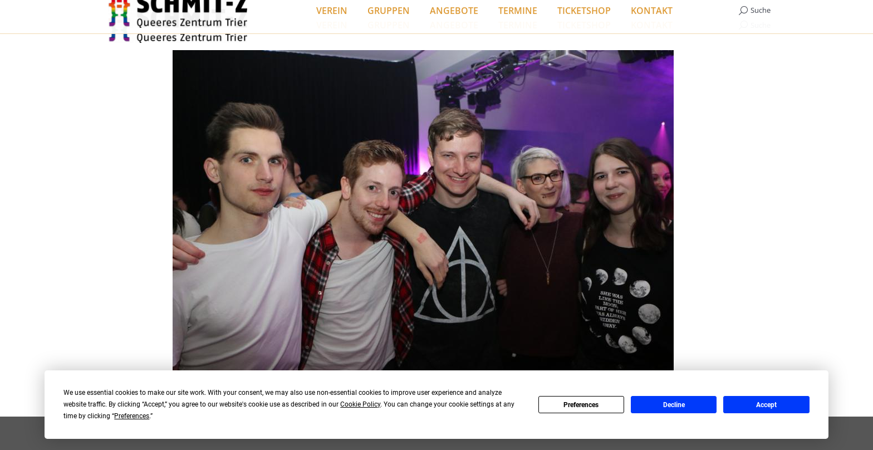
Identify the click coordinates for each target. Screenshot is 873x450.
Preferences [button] (131, 416)
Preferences (581, 405)
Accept (766, 405)
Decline (674, 405)
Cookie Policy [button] (360, 404)
